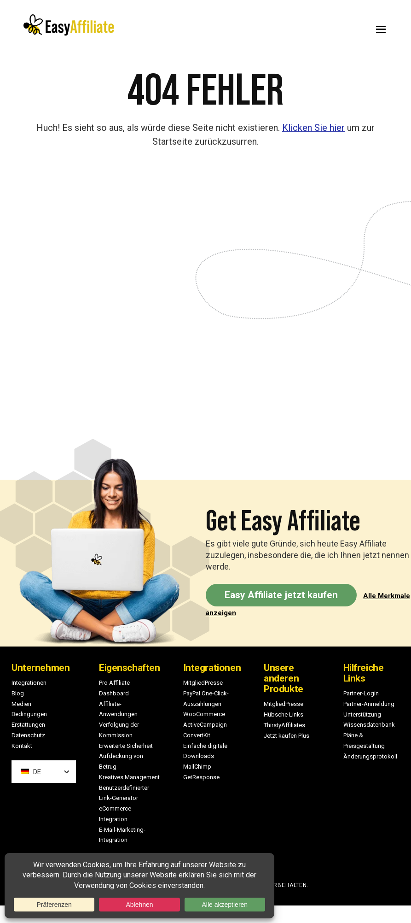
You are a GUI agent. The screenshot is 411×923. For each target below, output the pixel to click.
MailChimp (197, 766)
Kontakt (22, 745)
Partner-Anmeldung (368, 703)
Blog (18, 693)
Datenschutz (28, 735)
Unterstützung (362, 714)
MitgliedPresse (203, 682)
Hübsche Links (283, 714)
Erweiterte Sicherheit (126, 745)
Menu (306, 27)
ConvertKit (196, 735)
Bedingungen (29, 714)
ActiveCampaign (205, 724)
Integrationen (29, 682)
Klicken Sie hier (313, 127)
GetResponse (201, 777)
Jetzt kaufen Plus (286, 735)
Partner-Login (361, 693)
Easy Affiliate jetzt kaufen (281, 594)
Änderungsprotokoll (370, 756)
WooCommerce (204, 714)
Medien (21, 703)
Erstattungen (28, 724)
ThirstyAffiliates (284, 725)
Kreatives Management (129, 777)
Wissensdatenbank (369, 724)
